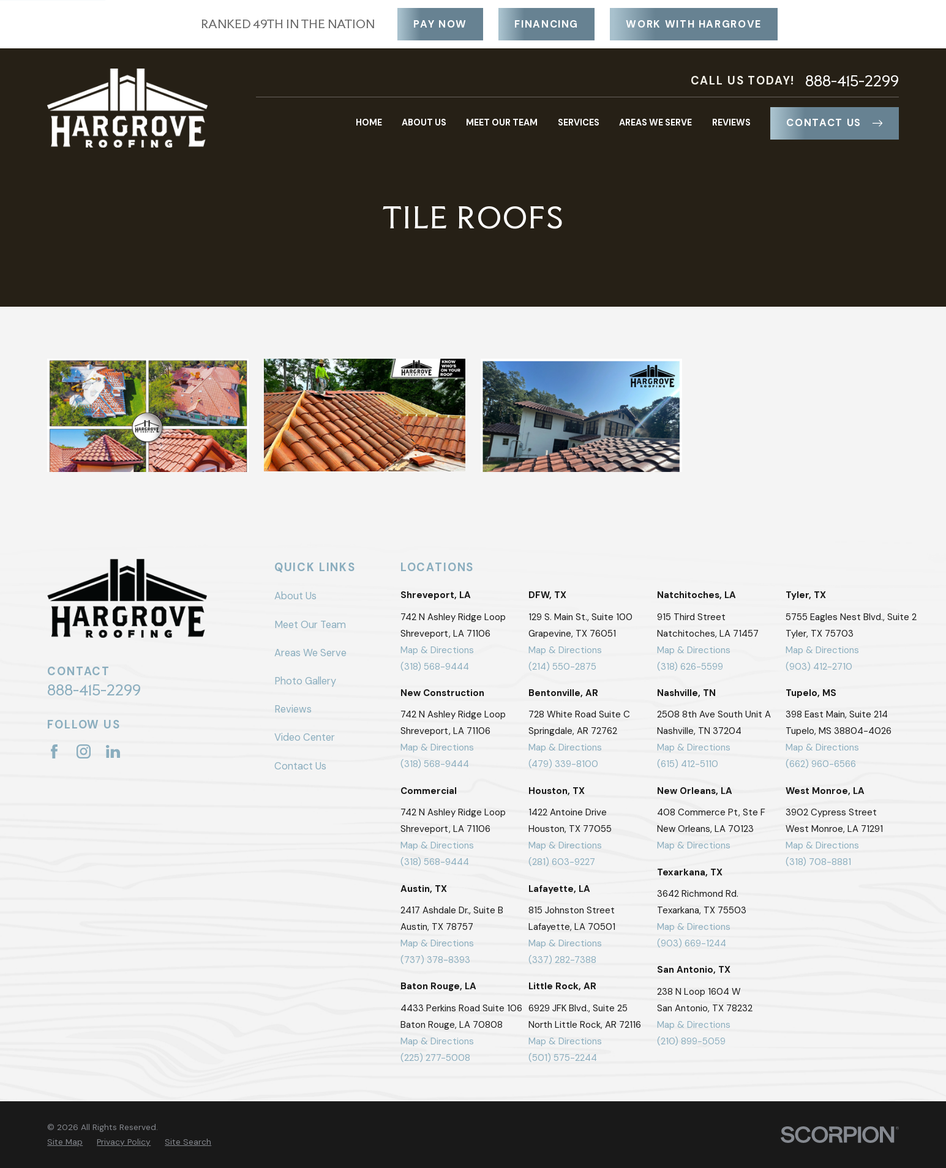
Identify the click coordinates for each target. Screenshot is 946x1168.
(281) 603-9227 (561, 862)
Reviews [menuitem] (731, 122)
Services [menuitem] (578, 122)
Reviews (293, 709)
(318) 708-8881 (818, 862)
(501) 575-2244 (562, 1058)
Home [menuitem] (369, 122)
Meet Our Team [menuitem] (502, 122)
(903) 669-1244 (691, 943)
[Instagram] (84, 751)
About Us (295, 596)
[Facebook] (54, 751)
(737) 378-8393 (435, 960)
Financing (546, 24)
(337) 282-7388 (562, 960)
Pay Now (440, 24)
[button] (148, 415)
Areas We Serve (310, 652)
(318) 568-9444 (434, 667)
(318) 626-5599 (690, 667)
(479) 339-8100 (563, 764)
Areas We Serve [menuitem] (655, 122)
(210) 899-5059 (691, 1041)
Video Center (304, 737)
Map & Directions (437, 650)
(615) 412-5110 (687, 764)
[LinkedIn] (113, 751)
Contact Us (834, 122)
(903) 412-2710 (819, 667)
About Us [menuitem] (424, 122)
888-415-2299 (852, 81)
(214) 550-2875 (562, 667)
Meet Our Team (310, 624)
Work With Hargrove (694, 24)
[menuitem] (65, 1142)
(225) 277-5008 (435, 1058)
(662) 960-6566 (821, 764)
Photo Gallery (305, 681)
